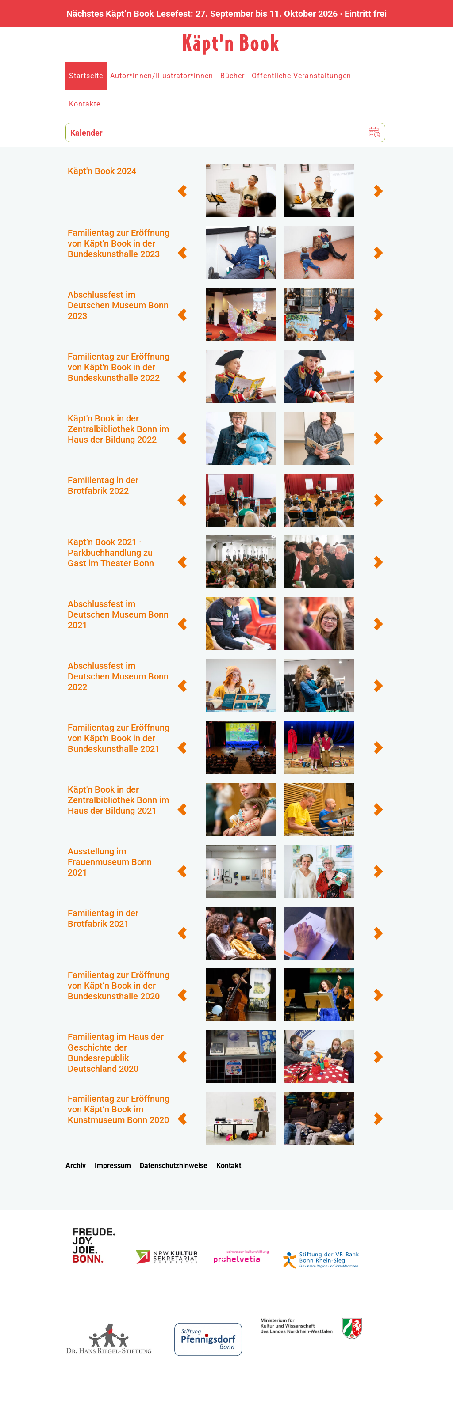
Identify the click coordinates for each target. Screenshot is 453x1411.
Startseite (86, 76)
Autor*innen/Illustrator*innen (161, 76)
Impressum (113, 1165)
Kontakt (228, 1165)
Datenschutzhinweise (173, 1165)
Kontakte (84, 104)
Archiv (75, 1165)
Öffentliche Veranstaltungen (301, 76)
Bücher (232, 76)
